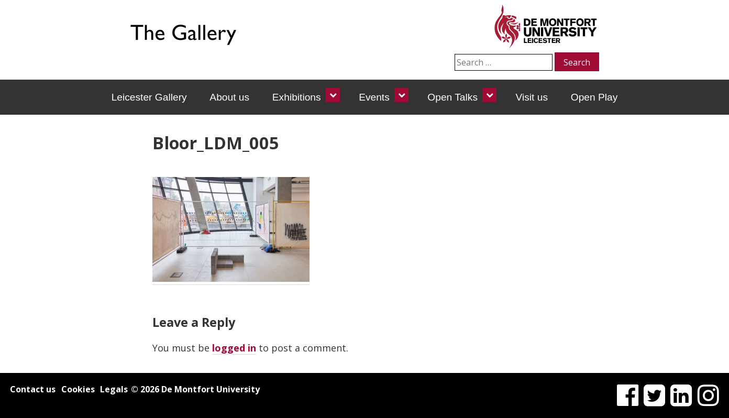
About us (229, 97)
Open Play (594, 97)
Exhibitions (296, 97)
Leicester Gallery (149, 97)
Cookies (78, 389)
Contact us (33, 389)
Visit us (532, 97)
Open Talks (452, 97)
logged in (234, 348)
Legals (114, 389)
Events (374, 97)
